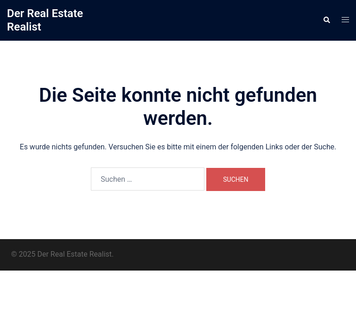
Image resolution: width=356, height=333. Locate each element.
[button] (326, 20)
